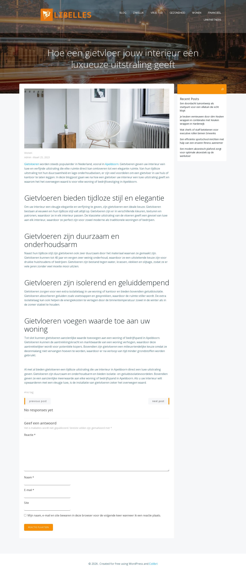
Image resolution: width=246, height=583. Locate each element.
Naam (29, 486)
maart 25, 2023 (41, 158)
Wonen (196, 13)
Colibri (153, 573)
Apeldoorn (112, 165)
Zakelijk (138, 13)
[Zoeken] (223, 89)
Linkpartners (212, 20)
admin (27, 158)
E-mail (29, 499)
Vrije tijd (157, 13)
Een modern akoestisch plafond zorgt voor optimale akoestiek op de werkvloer (200, 149)
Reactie (30, 444)
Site (26, 512)
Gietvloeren (32, 165)
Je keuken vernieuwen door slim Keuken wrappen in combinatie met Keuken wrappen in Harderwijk (201, 116)
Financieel (214, 13)
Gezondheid (177, 13)
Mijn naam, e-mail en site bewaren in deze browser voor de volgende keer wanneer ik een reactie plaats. (94, 524)
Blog (123, 13)
